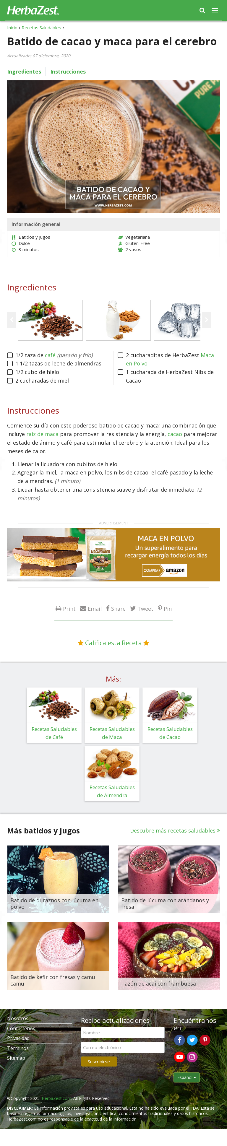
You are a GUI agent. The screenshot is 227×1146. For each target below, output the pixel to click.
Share (118, 608)
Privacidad (18, 1038)
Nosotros (17, 1018)
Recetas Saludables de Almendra (112, 791)
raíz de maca (42, 434)
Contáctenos (21, 1028)
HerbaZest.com (56, 1098)
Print (69, 608)
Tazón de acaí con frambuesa (158, 984)
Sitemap (16, 1058)
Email (95, 608)
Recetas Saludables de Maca (112, 733)
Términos (18, 1048)
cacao (175, 434)
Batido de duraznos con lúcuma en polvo (54, 903)
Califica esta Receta (113, 643)
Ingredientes (24, 71)
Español (186, 1077)
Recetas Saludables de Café (54, 733)
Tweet (145, 608)
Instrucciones (68, 71)
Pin (168, 608)
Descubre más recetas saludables (172, 830)
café (50, 355)
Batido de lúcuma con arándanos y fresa (165, 903)
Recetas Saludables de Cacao (170, 733)
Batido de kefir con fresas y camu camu (52, 980)
